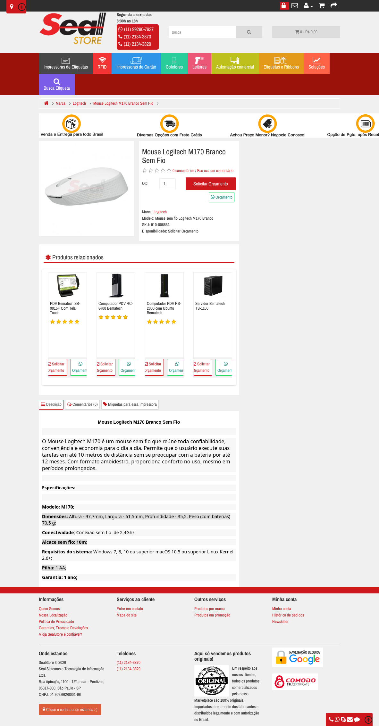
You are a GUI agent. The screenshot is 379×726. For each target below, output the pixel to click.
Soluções (316, 63)
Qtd (144, 183)
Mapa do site (127, 615)
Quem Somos (49, 608)
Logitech (160, 212)
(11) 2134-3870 (137, 36)
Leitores (199, 63)
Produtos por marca (209, 608)
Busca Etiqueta (57, 84)
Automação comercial (235, 63)
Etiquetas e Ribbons (281, 63)
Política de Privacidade (56, 621)
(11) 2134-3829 (137, 43)
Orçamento (221, 197)
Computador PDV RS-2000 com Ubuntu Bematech (164, 308)
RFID (102, 63)
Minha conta (281, 608)
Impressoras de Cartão (136, 63)
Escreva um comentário (215, 170)
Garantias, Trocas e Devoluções (63, 628)
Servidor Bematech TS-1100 (210, 306)
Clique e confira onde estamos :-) (70, 709)
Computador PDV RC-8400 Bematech (115, 306)
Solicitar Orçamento (210, 183)
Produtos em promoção (212, 615)
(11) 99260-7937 (139, 29)
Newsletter (280, 621)
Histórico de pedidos (288, 615)
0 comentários (183, 170)
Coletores (174, 63)
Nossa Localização (53, 615)
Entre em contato (130, 608)
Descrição (51, 404)
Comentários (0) (82, 404)
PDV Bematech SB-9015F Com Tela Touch (65, 308)
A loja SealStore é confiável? (60, 634)
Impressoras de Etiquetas (66, 63)
